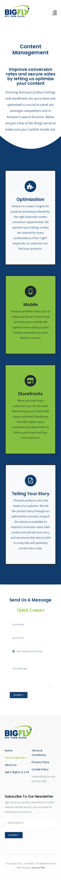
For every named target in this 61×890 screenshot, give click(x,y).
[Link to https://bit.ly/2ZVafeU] (27, 380)
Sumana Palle (38, 867)
